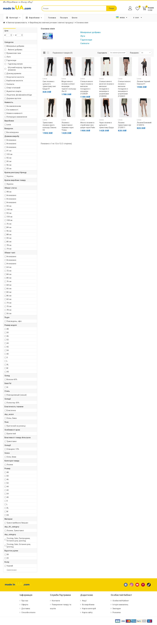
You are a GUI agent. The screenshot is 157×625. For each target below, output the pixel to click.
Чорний (10, 566)
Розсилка (117, 612)
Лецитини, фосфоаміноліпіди (19, 95)
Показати (134, 53)
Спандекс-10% (13, 449)
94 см (9, 206)
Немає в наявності (15, 113)
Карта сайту (87, 612)
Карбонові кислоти (15, 81)
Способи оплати (28, 612)
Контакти (56, 601)
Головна (52, 18)
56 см (9, 313)
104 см (9, 217)
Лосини (10, 465)
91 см (9, 151)
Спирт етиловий (13, 88)
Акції (84, 601)
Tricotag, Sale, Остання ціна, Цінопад (19, 545)
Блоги (74, 18)
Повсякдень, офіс (14, 321)
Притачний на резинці (16, 426)
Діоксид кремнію (14, 73)
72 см (9, 271)
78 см (9, 245)
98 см (9, 192)
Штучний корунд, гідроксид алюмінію (20, 68)
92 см (9, 158)
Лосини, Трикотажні (15, 531)
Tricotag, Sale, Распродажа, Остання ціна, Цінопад (18, 539)
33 (8, 558)
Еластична (11, 410)
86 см (9, 296)
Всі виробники (88, 605)
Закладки (117, 609)
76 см (9, 224)
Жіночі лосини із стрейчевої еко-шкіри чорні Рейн (87, 125)
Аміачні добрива (15, 50)
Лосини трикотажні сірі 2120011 (124, 125)
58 (8, 554)
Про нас (24, 601)
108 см (9, 220)
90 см (9, 238)
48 (8, 329)
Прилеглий (11, 434)
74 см (9, 249)
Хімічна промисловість (17, 23)
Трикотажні (12, 441)
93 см (9, 169)
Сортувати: (102, 53)
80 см (9, 242)
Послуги (64, 18)
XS (8, 372)
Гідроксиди (11, 60)
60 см (9, 299)
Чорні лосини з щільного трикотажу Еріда (106, 125)
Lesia (9, 125)
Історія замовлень (120, 605)
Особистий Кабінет (121, 601)
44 (8, 343)
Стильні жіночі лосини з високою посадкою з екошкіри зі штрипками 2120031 (124, 88)
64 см (9, 267)
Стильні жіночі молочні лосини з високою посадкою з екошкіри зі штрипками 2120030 (106, 88)
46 (8, 336)
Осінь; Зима (12, 418)
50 (8, 333)
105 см (9, 154)
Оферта (24, 605)
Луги (9, 57)
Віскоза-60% (12, 379)
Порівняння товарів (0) (62, 53)
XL (8, 365)
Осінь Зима (11, 457)
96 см (9, 165)
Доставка (25, 609)
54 (8, 350)
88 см (9, 234)
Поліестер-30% (13, 403)
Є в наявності (12, 110)
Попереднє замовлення (17, 117)
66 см (9, 289)
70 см (9, 306)
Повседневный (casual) (17, 395)
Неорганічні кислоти (15, 77)
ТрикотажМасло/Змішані (17, 523)
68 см (9, 285)
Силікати (10, 84)
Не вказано (11, 140)
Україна (10, 176)
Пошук (111, 8)
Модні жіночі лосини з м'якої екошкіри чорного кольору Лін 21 (69, 86)
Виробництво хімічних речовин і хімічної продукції (52, 23)
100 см (9, 210)
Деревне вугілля (14, 98)
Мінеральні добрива (15, 46)
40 (8, 354)
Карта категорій (89, 609)
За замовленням (14, 106)
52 (8, 340)
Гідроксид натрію (15, 64)
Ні (7, 387)
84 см (9, 227)
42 (8, 347)
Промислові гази (14, 53)
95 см (9, 161)
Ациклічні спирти (14, 91)
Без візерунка (13, 132)
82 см (9, 292)
